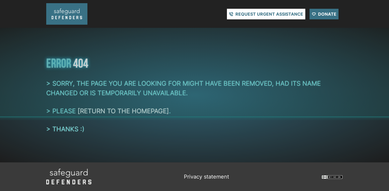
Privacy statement (206, 176)
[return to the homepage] (123, 111)
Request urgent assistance (269, 14)
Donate (327, 14)
